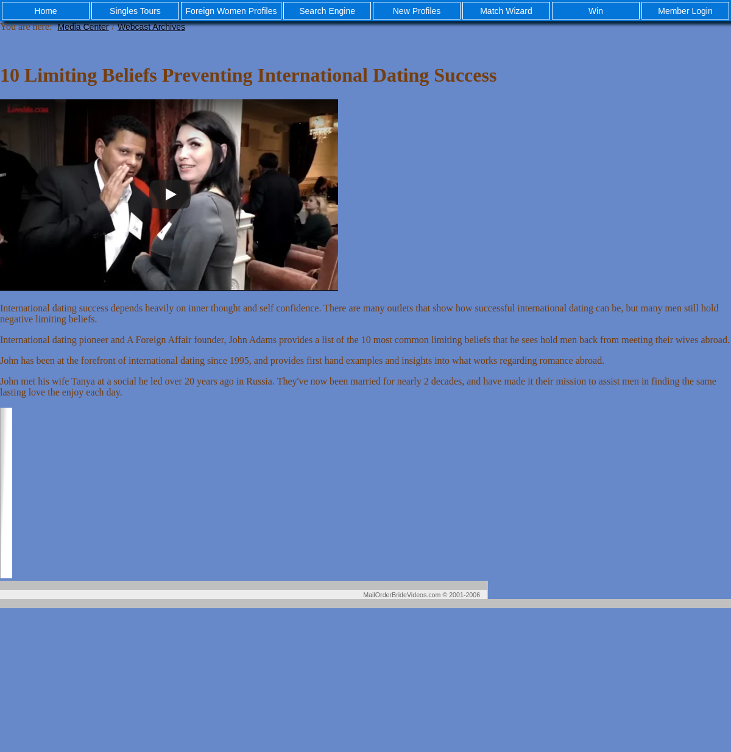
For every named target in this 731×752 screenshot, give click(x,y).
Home (45, 11)
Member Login (685, 11)
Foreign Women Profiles (231, 11)
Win (595, 11)
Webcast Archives (151, 27)
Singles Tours (135, 11)
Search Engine (327, 11)
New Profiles (417, 11)
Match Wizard (506, 11)
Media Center (82, 27)
